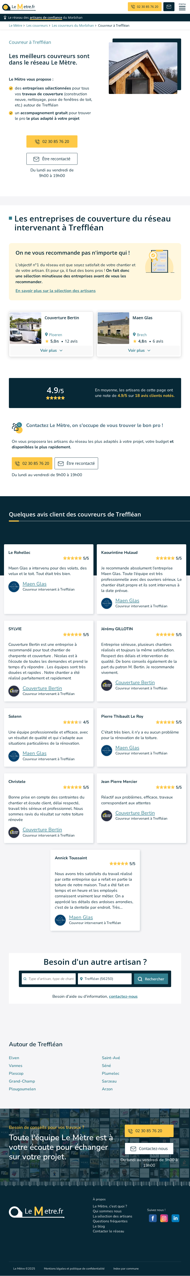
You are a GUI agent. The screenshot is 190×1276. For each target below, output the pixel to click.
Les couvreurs (37, 25)
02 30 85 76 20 (52, 141)
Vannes (15, 1065)
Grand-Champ (22, 1081)
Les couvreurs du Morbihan (73, 25)
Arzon (107, 1089)
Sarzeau (109, 1081)
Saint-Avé (111, 1058)
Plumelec (110, 1073)
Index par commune (126, 1269)
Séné (106, 1065)
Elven (14, 1058)
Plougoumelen (22, 1089)
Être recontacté (52, 158)
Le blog (99, 1226)
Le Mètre (15, 25)
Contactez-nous (149, 1148)
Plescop (16, 1073)
